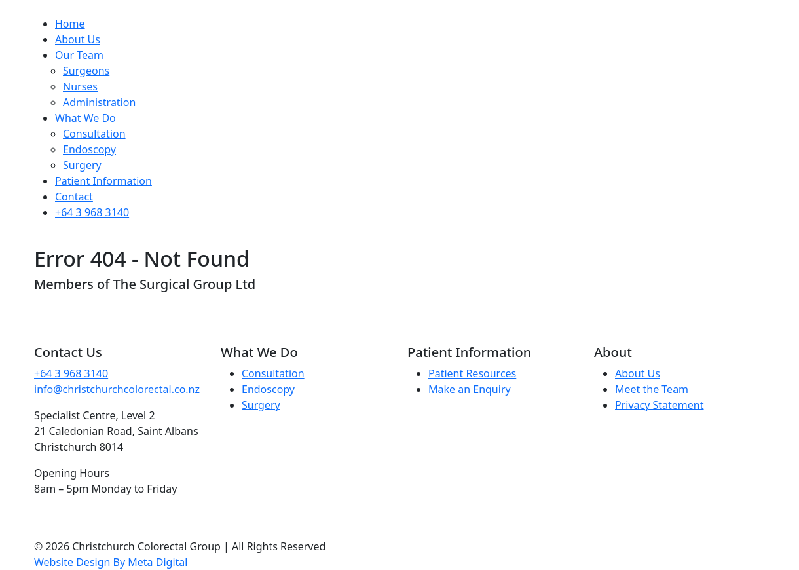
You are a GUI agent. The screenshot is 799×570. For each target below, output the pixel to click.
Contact (74, 196)
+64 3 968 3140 (92, 212)
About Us (77, 39)
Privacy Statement (659, 405)
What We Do (85, 118)
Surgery (82, 165)
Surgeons (86, 71)
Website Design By (110, 562)
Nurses (80, 86)
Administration (99, 102)
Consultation (94, 133)
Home (70, 23)
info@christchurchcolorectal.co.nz (117, 389)
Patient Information (103, 181)
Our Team (79, 55)
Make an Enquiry (469, 389)
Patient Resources (472, 373)
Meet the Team (651, 389)
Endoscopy (89, 149)
